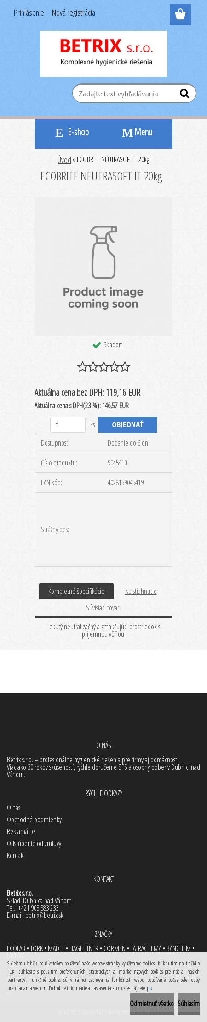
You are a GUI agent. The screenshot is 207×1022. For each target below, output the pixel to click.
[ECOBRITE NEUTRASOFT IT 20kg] (103, 201)
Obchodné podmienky (34, 819)
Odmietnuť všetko (152, 1004)
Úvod (64, 159)
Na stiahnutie (141, 591)
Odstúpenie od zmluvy (34, 843)
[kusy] (68, 425)
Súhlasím (189, 1004)
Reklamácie (21, 831)
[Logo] (103, 54)
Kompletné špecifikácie (76, 591)
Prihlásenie (29, 12)
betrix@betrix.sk (44, 915)
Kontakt (16, 855)
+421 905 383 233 (38, 908)
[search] (185, 95)
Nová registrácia (73, 12)
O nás (13, 807)
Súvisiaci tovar (102, 608)
